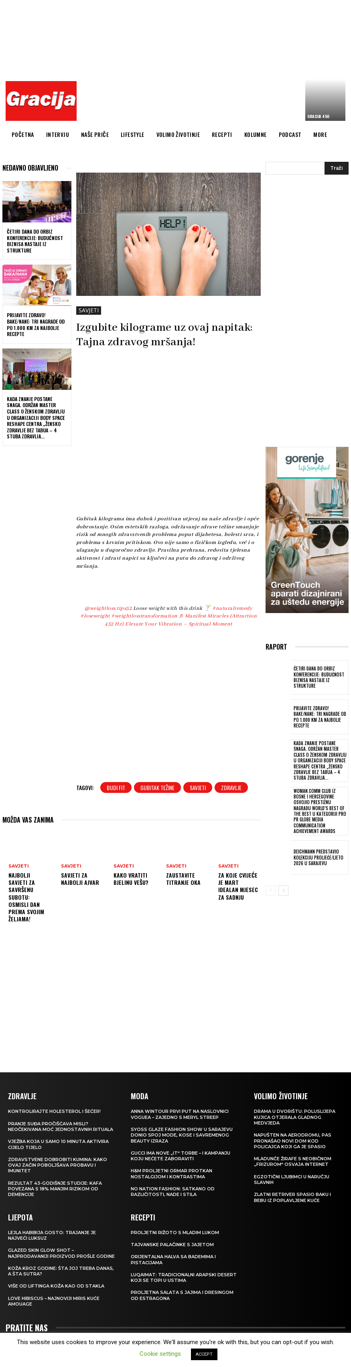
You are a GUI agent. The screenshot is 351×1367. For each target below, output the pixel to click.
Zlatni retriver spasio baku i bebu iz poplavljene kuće (292, 1196)
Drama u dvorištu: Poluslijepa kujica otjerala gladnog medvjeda (294, 1116)
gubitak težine (157, 787)
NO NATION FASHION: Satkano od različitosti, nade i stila (173, 1191)
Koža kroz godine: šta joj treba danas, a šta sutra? (61, 1270)
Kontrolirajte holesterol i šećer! (54, 1111)
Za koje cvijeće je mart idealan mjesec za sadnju (238, 886)
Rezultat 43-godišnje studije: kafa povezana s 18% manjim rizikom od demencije (55, 1188)
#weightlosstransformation (144, 616)
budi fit (116, 787)
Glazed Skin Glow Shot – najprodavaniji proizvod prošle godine (61, 1252)
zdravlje (231, 787)
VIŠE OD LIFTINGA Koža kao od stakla (56, 1285)
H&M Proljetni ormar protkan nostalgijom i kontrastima (171, 1173)
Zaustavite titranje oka (183, 878)
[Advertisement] (216, 62)
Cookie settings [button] (160, 1353)
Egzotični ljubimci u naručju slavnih (291, 1179)
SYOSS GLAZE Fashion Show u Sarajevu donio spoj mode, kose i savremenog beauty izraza (182, 1134)
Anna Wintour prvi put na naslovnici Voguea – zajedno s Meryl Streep (180, 1113)
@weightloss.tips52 (108, 608)
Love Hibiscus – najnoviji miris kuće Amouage (54, 1300)
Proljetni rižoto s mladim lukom (175, 1232)
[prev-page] (271, 890)
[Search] (337, 168)
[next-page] (283, 890)
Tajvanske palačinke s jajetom (172, 1244)
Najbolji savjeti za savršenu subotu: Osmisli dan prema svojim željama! (26, 897)
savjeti (198, 787)
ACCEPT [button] (204, 1354)
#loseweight (95, 616)
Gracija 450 (318, 116)
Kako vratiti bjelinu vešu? (131, 878)
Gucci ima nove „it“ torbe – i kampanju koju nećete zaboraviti (181, 1155)
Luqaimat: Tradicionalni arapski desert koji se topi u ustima (184, 1277)
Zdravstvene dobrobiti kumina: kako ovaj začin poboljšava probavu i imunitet (57, 1164)
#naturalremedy (232, 608)
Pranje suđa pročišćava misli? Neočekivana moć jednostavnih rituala (60, 1126)
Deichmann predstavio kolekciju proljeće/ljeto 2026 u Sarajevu (318, 857)
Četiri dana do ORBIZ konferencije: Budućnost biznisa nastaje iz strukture (35, 241)
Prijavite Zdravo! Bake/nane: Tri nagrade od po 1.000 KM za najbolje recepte (36, 324)
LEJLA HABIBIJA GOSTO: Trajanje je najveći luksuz (52, 1235)
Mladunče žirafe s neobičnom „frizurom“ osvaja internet (292, 1161)
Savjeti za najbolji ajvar (80, 878)
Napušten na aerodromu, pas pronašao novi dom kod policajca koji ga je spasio (292, 1140)
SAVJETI (88, 310)
